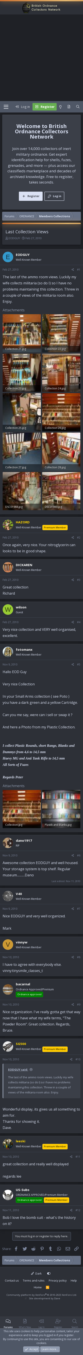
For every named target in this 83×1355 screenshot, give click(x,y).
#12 (78, 1210)
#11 (78, 1157)
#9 (78, 1004)
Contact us (12, 1280)
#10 (78, 1059)
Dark (36, 1273)
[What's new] (69, 106)
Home (38, 1287)
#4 (78, 622)
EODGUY (14, 238)
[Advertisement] (41, 58)
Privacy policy (58, 1280)
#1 (78, 269)
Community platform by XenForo (41, 1294)
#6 (78, 855)
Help (74, 1280)
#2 (78, 537)
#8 (78, 957)
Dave (57, 1298)
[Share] (73, 269)
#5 (78, 664)
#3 (78, 580)
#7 (78, 909)
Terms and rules (34, 1280)
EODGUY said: (18, 1070)
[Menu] (6, 106)
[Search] (78, 106)
